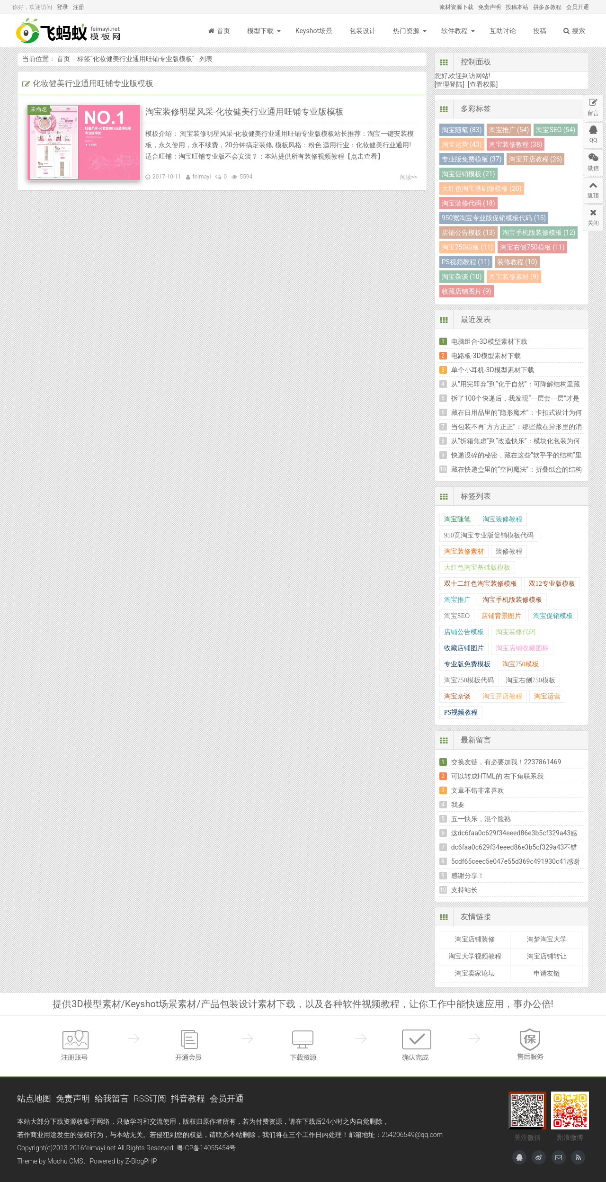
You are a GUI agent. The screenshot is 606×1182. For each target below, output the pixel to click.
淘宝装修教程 (502, 519)
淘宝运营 (547, 696)
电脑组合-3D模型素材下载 (489, 341)
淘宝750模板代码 (469, 680)
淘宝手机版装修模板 (512, 599)
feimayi (202, 176)
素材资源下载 (456, 7)
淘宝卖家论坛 (475, 973)
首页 (219, 31)
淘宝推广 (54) (509, 130)
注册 (78, 7)
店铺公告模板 (464, 632)
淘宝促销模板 (553, 615)
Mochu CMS (65, 1161)
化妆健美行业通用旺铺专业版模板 (142, 59)
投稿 (539, 31)
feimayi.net (100, 1148)
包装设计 (362, 31)
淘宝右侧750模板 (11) (532, 247)
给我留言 (112, 1098)
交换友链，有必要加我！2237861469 (506, 762)
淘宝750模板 (520, 664)
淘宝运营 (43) (462, 144)
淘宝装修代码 (515, 632)
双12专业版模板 (552, 583)
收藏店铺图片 (464, 648)
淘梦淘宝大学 (547, 939)
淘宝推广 (457, 599)
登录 (62, 7)
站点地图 (34, 1098)
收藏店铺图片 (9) (466, 291)
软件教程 (454, 31)
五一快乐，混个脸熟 (481, 819)
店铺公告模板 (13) (468, 232)
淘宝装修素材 (464, 551)
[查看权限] (483, 84)
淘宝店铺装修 (475, 939)
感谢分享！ (467, 875)
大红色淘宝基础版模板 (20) (482, 188)
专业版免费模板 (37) (472, 159)
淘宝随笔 (457, 519)
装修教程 (509, 551)
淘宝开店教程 (502, 696)
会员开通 (577, 7)
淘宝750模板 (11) (467, 247)
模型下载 (260, 31)
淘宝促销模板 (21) (468, 174)
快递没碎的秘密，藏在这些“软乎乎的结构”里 (516, 455)
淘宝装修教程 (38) (516, 144)
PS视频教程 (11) (466, 262)
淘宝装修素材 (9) (514, 276)
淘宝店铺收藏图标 (522, 648)
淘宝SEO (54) (555, 130)
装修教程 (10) (517, 262)
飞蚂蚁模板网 (69, 30)
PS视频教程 (461, 712)
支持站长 (464, 890)
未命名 (40, 109)
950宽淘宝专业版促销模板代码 (489, 535)
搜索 (574, 31)
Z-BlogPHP (141, 1161)
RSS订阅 (150, 1098)
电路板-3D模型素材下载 (486, 355)
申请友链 (547, 973)
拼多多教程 (547, 7)
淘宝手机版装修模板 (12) (539, 232)
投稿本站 (517, 7)
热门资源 (406, 31)
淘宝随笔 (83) (462, 130)
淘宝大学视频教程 (474, 956)
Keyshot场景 (313, 31)
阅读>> (409, 177)
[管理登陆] (449, 84)
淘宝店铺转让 (547, 956)
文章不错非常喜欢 (477, 790)
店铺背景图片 (501, 615)
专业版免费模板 (467, 664)
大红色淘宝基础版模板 (477, 567)
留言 (593, 105)
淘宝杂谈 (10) (462, 276)
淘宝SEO (457, 615)
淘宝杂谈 (457, 696)
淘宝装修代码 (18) (468, 203)
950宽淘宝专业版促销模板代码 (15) (494, 218)
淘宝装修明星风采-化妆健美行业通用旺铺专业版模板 (244, 111)
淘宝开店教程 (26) (535, 159)
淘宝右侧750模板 (530, 680)
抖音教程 (188, 1098)
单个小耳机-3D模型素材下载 (492, 370)
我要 (457, 804)
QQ (593, 133)
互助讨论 (503, 31)
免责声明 (489, 7)
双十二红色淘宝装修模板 (480, 583)
